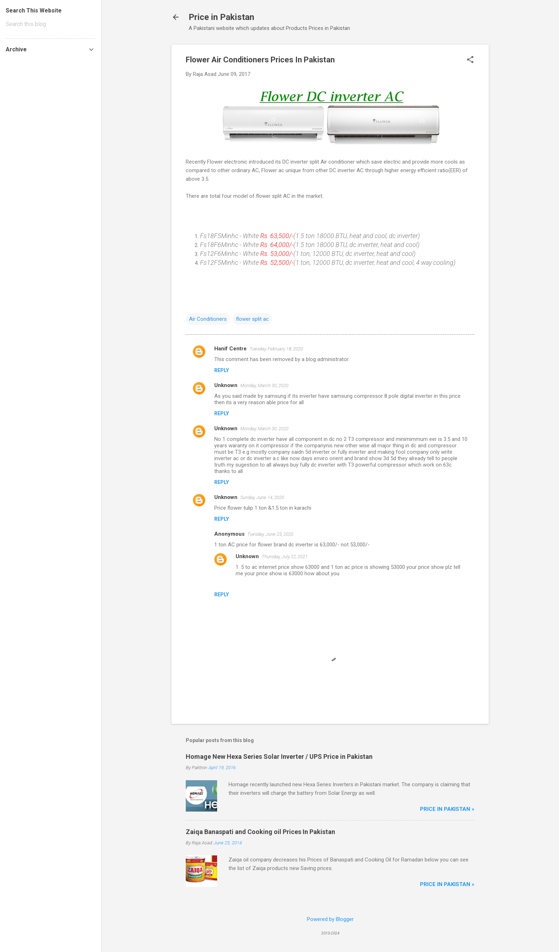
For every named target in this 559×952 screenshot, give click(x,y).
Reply (221, 370)
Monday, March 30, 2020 (264, 385)
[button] (470, 60)
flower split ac (252, 319)
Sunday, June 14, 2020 (262, 497)
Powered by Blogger (330, 919)
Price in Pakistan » (447, 809)
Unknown (225, 385)
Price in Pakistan (221, 17)
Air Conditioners (208, 319)
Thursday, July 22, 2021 (285, 556)
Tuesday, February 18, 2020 (276, 348)
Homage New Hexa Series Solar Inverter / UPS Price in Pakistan (279, 756)
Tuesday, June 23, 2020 (270, 534)
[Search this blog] (51, 24)
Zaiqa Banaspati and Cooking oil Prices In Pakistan (260, 831)
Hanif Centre (230, 348)
